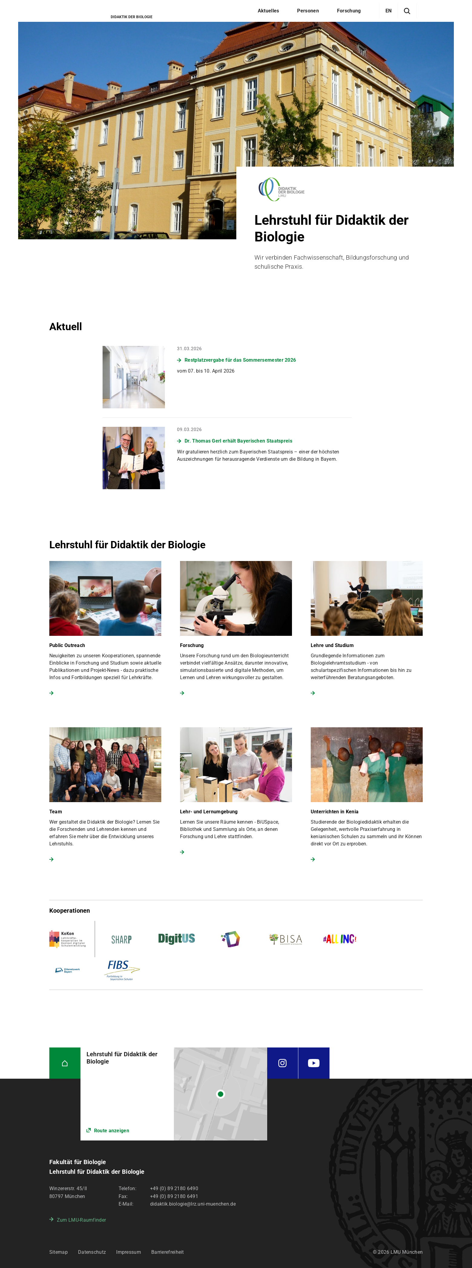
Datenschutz (92, 1252)
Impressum (128, 1252)
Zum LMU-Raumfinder (81, 1220)
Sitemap (58, 1252)
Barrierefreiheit (167, 1252)
